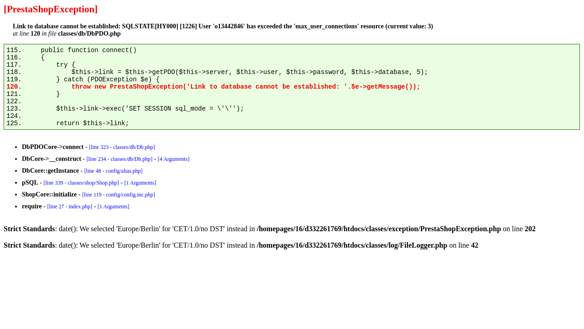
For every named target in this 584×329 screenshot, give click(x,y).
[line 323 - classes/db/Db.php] (122, 147)
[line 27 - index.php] (69, 206)
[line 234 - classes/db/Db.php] (119, 159)
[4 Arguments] (173, 159)
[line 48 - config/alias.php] (113, 171)
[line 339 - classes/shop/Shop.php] (81, 183)
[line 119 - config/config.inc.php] (118, 194)
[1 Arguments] (140, 183)
